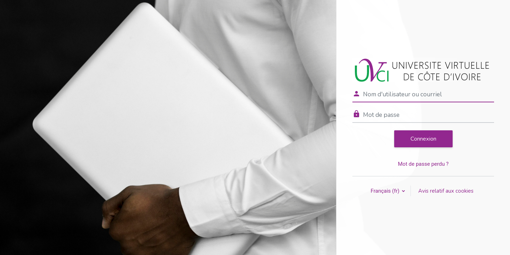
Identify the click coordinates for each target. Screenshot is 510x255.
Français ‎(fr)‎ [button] (386, 191)
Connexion (423, 139)
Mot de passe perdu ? (423, 164)
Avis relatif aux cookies (446, 190)
